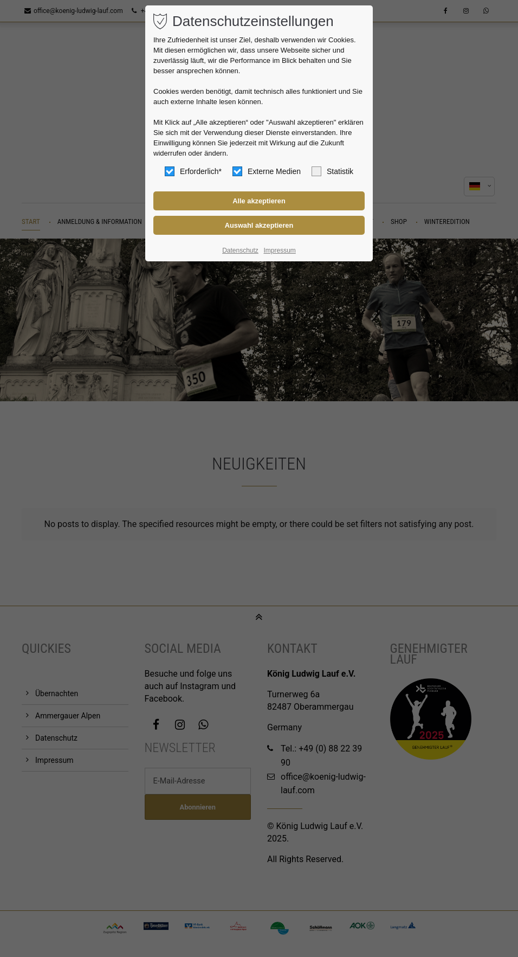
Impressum (279, 250)
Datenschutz (240, 250)
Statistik (332, 171)
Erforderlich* (193, 171)
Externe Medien (266, 171)
